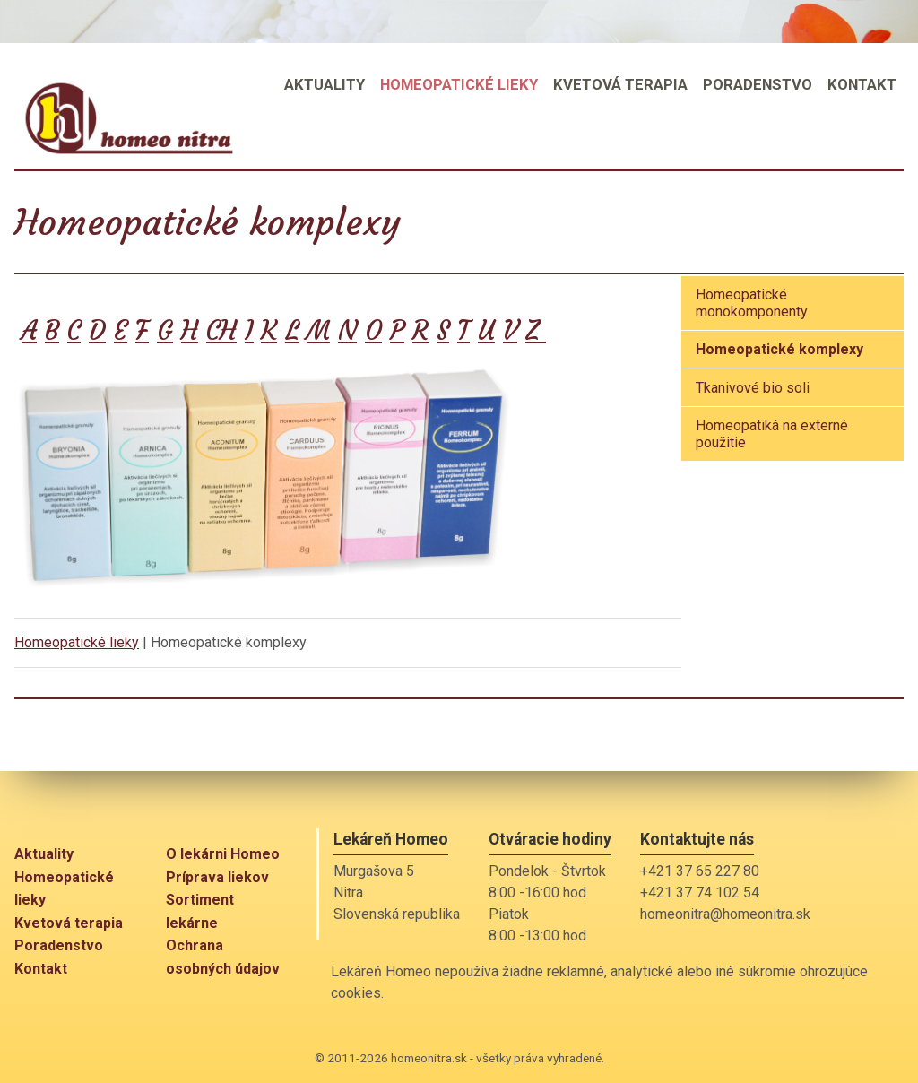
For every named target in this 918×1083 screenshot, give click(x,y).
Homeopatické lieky (76, 642)
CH (221, 331)
